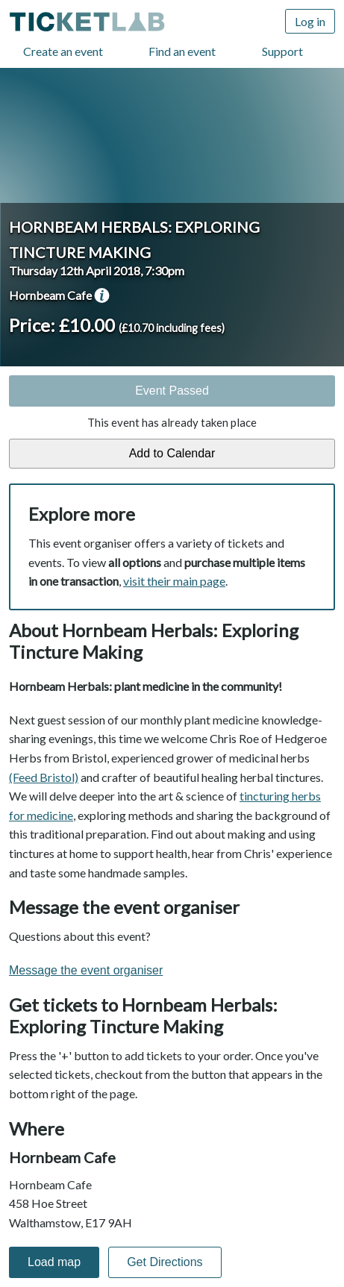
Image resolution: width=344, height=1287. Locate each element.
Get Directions (164, 1262)
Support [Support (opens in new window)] (282, 51)
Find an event (182, 51)
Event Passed (172, 390)
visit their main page (174, 581)
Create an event (63, 51)
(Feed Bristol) (43, 777)
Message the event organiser (86, 970)
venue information (101, 295)
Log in (310, 21)
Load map (54, 1262)
